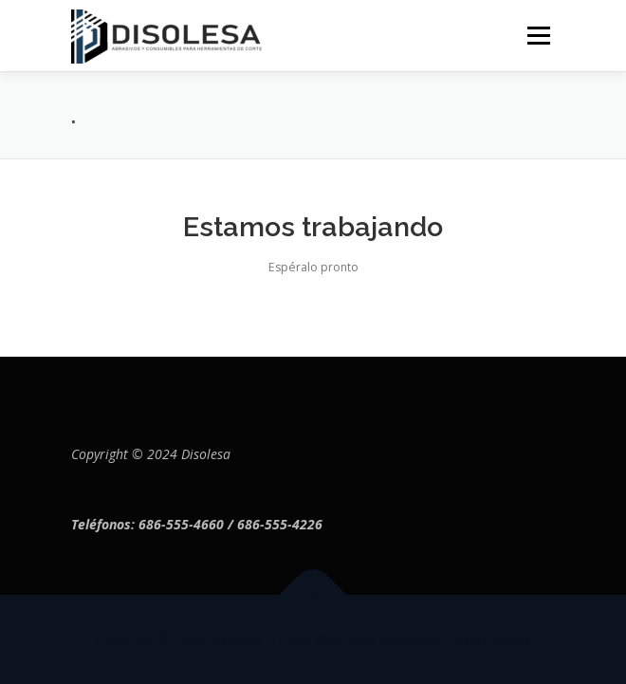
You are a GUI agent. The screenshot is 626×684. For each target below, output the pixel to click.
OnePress (346, 639)
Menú (537, 36)
